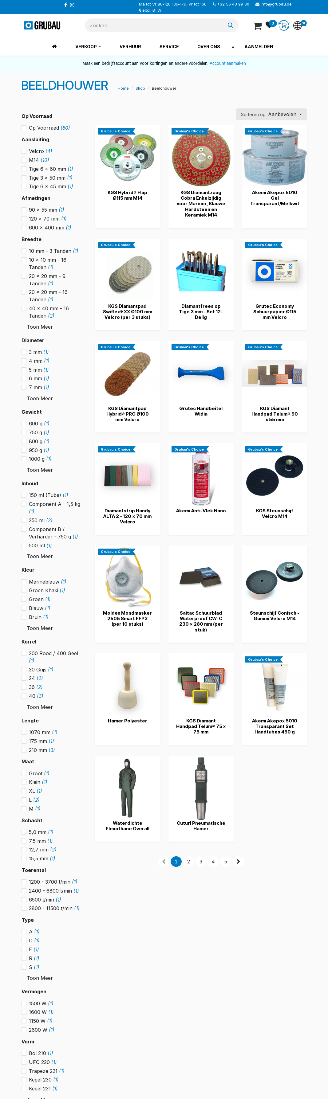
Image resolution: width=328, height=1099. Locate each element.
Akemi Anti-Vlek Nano (201, 511)
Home (123, 88)
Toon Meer (40, 327)
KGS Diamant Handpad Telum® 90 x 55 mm (274, 413)
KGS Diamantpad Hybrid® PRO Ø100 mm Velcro (127, 413)
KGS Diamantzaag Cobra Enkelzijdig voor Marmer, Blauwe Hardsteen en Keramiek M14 (200, 204)
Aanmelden (258, 46)
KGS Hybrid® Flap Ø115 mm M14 (127, 195)
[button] (271, 114)
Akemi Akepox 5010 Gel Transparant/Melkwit (274, 198)
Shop (140, 88)
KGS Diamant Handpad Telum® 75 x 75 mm (201, 726)
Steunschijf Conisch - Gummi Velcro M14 (274, 615)
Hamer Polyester (127, 721)
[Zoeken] (231, 25)
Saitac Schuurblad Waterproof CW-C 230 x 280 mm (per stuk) (201, 621)
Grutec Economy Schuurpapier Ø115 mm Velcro (274, 311)
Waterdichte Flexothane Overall (127, 825)
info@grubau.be (276, 4)
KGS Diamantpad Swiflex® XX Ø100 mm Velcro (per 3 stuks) (127, 311)
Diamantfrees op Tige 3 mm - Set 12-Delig (201, 311)
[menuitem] (54, 46)
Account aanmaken (228, 63)
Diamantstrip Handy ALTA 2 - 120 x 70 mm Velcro (127, 516)
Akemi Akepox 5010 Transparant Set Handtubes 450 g (274, 726)
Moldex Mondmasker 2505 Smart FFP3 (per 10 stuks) (127, 618)
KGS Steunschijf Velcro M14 (274, 513)
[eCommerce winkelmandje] (258, 25)
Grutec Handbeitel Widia (201, 411)
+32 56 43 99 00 (233, 4)
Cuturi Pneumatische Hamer (200, 825)
